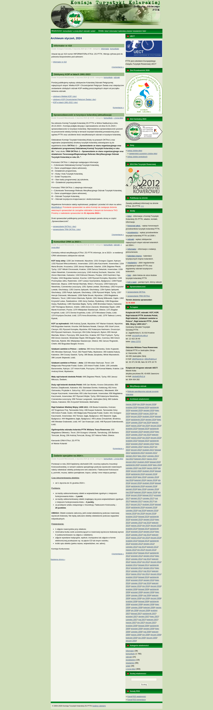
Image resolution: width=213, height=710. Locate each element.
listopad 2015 (143, 517)
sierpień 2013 (148, 544)
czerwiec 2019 (152, 477)
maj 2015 (146, 523)
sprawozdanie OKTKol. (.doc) (64, 226)
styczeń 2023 (155, 438)
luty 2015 (145, 526)
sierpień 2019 (131, 477)
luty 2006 (145, 635)
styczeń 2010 (155, 586)
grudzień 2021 (148, 450)
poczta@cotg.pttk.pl (140, 336)
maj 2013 (141, 547)
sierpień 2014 (148, 532)
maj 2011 (146, 571)
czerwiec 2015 (136, 523)
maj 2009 (146, 595)
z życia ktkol (78, 31)
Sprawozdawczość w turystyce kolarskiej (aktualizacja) (83, 115)
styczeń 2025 (136, 416)
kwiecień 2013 (152, 547)
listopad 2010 (143, 577)
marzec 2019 (151, 480)
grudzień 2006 (131, 626)
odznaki (86, 31)
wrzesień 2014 (136, 532)
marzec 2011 (136, 574)
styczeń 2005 (151, 638)
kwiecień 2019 (139, 480)
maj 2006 (146, 632)
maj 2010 (146, 583)
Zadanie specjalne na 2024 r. (69, 455)
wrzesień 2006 (136, 629)
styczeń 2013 (150, 550)
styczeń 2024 (155, 426)
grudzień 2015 (131, 517)
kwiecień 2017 (136, 501)
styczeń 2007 (150, 623)
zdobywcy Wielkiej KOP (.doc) (65, 96)
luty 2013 (140, 550)
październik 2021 (137, 453)
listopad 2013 (143, 541)
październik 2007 (149, 614)
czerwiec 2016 (131, 511)
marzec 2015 (136, 526)
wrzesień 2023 (136, 432)
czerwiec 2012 (136, 559)
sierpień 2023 (148, 432)
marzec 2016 (131, 513)
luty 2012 (145, 562)
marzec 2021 (151, 459)
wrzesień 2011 (136, 568)
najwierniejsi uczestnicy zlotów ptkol (143, 154)
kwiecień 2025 (136, 414)
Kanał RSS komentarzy (136, 700)
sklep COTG (136, 342)
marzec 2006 (136, 635)
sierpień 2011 (148, 568)
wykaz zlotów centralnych (137, 157)
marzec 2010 (136, 586)
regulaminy (137, 31)
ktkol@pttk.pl (56, 207)
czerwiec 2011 (136, 571)
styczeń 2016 (150, 513)
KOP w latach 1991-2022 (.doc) (65, 102)
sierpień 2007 (143, 617)
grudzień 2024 (148, 416)
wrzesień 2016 (151, 507)
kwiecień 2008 (148, 608)
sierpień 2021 (131, 456)
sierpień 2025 (148, 410)
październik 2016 (137, 507)
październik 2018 (137, 486)
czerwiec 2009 (136, 595)
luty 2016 (140, 513)
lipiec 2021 (142, 456)
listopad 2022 (143, 441)
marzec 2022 (148, 447)
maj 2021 (129, 459)
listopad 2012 (143, 553)
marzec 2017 (148, 501)
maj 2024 (146, 423)
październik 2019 (137, 474)
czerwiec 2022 (136, 447)
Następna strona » (58, 559)
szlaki (93, 31)
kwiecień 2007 (152, 620)
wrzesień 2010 (136, 580)
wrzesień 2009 (136, 592)
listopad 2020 (155, 462)
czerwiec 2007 (131, 620)
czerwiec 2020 (131, 468)
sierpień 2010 (148, 580)
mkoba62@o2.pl (138, 376)
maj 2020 (141, 468)
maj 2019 (129, 480)
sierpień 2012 (148, 556)
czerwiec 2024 (136, 423)
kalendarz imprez (125, 31)
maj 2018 (129, 492)
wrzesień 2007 (131, 617)
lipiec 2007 (154, 617)
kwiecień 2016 (152, 511)
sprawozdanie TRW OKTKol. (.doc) (67, 229)
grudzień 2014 (131, 529)
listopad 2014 (143, 529)
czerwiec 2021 (152, 456)
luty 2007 (140, 623)
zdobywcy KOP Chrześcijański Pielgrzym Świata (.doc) (74, 99)
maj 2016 (141, 511)
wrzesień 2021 (151, 453)
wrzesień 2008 (136, 604)
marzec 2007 (131, 623)
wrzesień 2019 (151, 474)
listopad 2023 (143, 429)
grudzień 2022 (131, 441)
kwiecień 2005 (131, 638)
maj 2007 (141, 620)
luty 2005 (141, 638)
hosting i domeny (99, 706)
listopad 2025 (143, 407)
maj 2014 (146, 535)
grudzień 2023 (131, 429)
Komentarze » (118, 108)
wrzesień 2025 (136, 410)
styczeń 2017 (136, 504)
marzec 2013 (131, 550)
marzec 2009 (136, 598)
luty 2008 (134, 610)
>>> (142, 206)
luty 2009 (145, 598)
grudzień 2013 (131, 541)
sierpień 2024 (150, 420)
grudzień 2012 (131, 553)
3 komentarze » (118, 235)
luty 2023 (145, 438)
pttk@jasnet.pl (137, 359)
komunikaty (67, 31)
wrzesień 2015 (136, 520)
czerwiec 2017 (148, 498)
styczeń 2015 (155, 526)
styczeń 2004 (131, 641)
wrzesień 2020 (146, 465)
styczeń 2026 (150, 404)
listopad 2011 (143, 565)
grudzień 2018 (148, 483)
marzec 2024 (136, 426)
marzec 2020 (152, 468)
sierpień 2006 (148, 629)
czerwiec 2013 (131, 547)
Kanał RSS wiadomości (136, 697)
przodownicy (131, 660)
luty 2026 (140, 404)
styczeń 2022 (136, 450)
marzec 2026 (131, 404)
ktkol (106, 31)
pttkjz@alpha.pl (151, 359)
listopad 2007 (136, 614)
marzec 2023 (136, 438)
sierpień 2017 (136, 498)
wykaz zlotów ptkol (134, 151)
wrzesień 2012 (136, 556)
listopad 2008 (143, 601)
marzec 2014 (136, 538)
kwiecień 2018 (139, 492)
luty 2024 (145, 426)
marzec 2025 (148, 414)
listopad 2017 (147, 495)
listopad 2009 (143, 589)
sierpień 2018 (131, 489)
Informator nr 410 (63, 45)
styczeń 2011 (155, 574)
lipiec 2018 (142, 489)
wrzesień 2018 (151, 486)
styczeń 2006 (155, 635)
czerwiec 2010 (136, 583)
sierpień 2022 (148, 444)
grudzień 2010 (131, 577)
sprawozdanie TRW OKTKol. (138, 296)
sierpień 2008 (148, 604)
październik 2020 (132, 465)
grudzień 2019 (148, 471)
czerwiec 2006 (136, 632)
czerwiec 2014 (136, 535)
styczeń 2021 (131, 462)
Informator (113, 31)
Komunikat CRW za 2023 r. (68, 241)
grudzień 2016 (148, 504)
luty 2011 (145, 574)
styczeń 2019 (136, 483)
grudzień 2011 (131, 565)
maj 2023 (146, 435)
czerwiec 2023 (136, 435)
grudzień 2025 (131, 407)
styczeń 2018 (136, 495)
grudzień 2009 (131, 589)
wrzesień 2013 (136, 544)
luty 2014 (145, 538)
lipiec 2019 (142, 477)
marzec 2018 (151, 492)
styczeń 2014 (155, 538)
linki (144, 31)
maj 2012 (146, 559)
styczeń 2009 (155, 598)
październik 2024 (137, 420)
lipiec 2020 (157, 465)
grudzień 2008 (131, 601)
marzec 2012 (136, 562)
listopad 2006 (143, 626)
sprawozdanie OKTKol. (136, 292)
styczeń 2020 (136, 471)
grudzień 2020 (143, 462)
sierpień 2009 (148, 592)
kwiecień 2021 (139, 459)
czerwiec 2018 (152, 489)
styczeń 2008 (144, 610)
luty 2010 (145, 586)
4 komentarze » (118, 67)
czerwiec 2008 (136, 608)
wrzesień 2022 (136, 444)
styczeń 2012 (155, 562)
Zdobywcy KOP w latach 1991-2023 (72, 74)
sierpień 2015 (148, 520)
